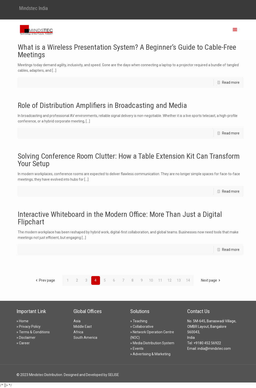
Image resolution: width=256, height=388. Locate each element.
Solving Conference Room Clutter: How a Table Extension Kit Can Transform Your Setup (129, 160)
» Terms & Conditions (33, 332)
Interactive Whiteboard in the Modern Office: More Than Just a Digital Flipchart (120, 218)
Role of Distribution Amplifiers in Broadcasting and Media (102, 105)
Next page (211, 280)
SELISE (113, 375)
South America (85, 338)
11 (160, 280)
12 (170, 280)
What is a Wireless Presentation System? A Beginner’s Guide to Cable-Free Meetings (127, 51)
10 (151, 280)
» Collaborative (142, 327)
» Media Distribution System (152, 343)
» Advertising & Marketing (150, 354)
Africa (78, 332)
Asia (77, 321)
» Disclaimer (26, 338)
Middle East (83, 327)
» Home (22, 321)
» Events (137, 349)
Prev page (44, 280)
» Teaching (138, 321)
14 (188, 280)
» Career (23, 343)
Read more (231, 82)
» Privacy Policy (28, 327)
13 (179, 280)
